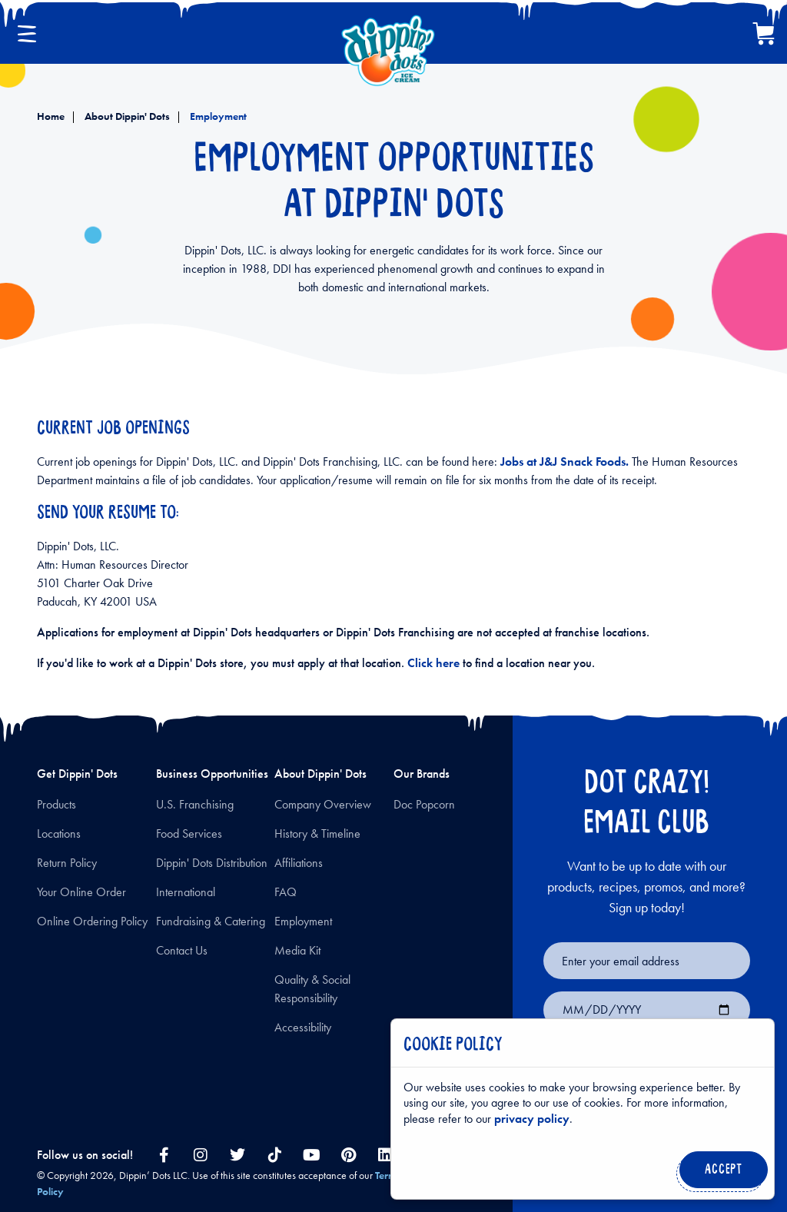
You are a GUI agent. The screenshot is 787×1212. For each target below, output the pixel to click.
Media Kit (297, 950)
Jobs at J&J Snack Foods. (564, 461)
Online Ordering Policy (92, 921)
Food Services (189, 833)
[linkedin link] (385, 1155)
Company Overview (322, 804)
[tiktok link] (274, 1155)
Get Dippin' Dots (77, 773)
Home (51, 116)
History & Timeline (317, 833)
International (185, 892)
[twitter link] (237, 1155)
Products (56, 804)
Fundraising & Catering (210, 921)
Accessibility (302, 1027)
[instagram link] (200, 1155)
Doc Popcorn (424, 804)
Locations (59, 833)
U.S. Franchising (195, 804)
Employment (217, 116)
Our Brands (422, 773)
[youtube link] (311, 1155)
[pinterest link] (348, 1155)
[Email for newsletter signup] (646, 960)
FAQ (285, 892)
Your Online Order (81, 892)
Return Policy (67, 863)
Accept (720, 1173)
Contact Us (182, 950)
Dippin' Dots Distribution (211, 863)
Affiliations (298, 863)
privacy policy (531, 1119)
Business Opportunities (212, 773)
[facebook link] (163, 1155)
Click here (435, 663)
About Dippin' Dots (126, 116)
